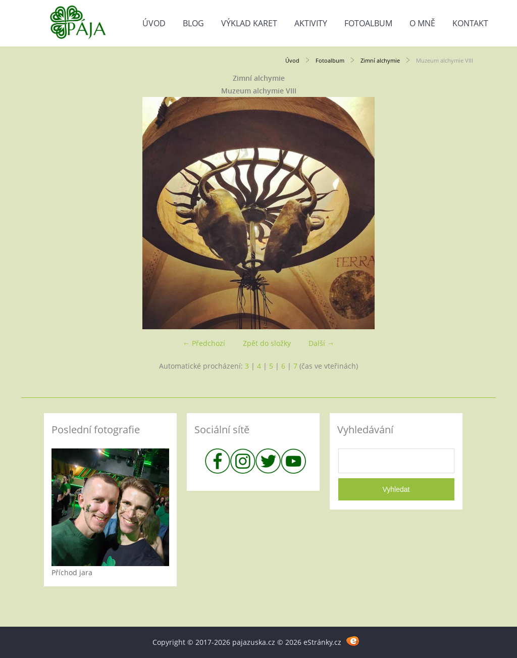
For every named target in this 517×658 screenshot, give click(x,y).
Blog (193, 23)
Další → (321, 343)
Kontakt (470, 23)
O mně (422, 23)
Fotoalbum (368, 23)
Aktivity (310, 23)
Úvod (154, 23)
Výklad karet (249, 23)
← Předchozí (204, 343)
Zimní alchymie (380, 60)
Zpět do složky (267, 343)
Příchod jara (71, 572)
